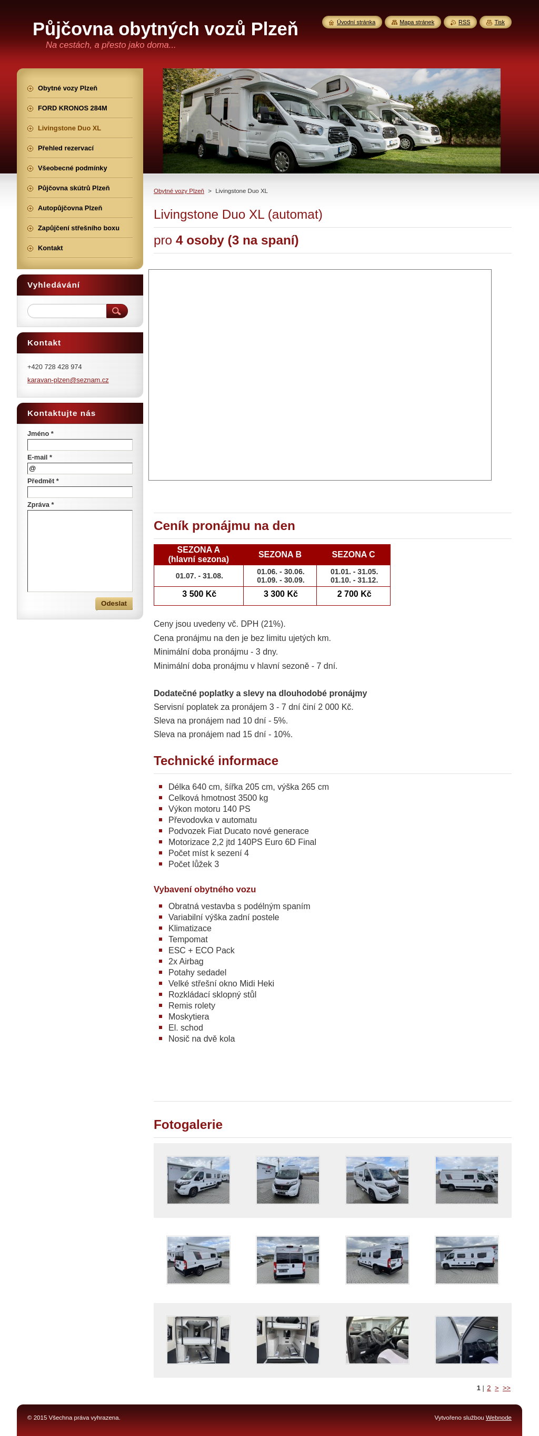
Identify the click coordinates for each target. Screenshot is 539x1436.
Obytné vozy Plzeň (179, 191)
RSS (464, 22)
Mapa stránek (417, 22)
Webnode (499, 1417)
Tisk (499, 22)
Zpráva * (40, 504)
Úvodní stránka (356, 22)
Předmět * (43, 481)
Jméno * (40, 433)
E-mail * (39, 457)
